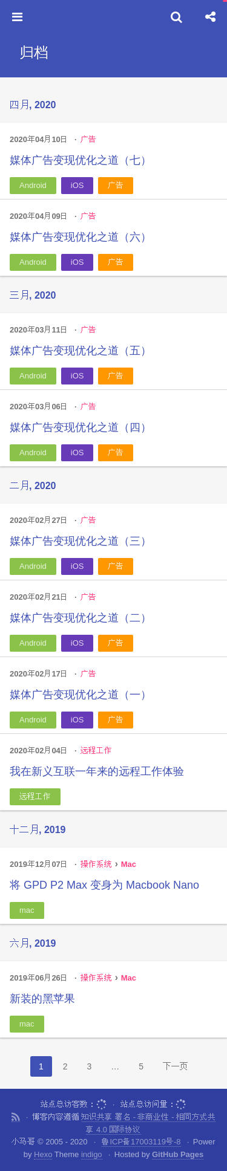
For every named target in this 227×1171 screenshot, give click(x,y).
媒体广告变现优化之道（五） (80, 351)
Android (33, 185)
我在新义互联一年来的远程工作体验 (97, 771)
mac (27, 910)
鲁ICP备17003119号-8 (141, 1141)
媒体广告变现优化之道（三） (80, 541)
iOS (77, 185)
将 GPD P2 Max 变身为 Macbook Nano (104, 885)
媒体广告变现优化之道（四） (80, 427)
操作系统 (96, 864)
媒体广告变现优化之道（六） (80, 237)
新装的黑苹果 (42, 999)
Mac (128, 864)
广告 (88, 139)
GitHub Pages (177, 1154)
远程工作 (96, 750)
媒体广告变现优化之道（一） (80, 695)
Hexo (43, 1154)
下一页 (175, 1066)
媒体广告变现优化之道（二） (80, 618)
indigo (91, 1154)
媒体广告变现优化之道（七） (80, 160)
